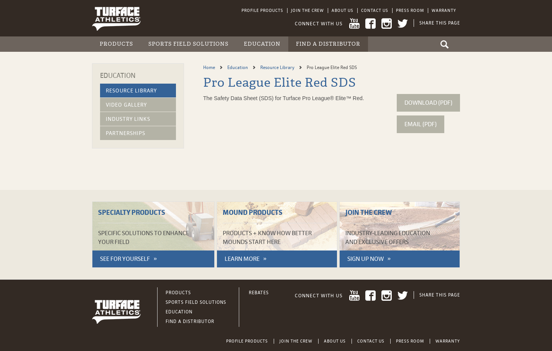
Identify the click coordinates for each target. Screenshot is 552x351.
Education (262, 44)
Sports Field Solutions (188, 44)
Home (209, 67)
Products (116, 44)
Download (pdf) (428, 103)
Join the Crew (307, 10)
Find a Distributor (328, 44)
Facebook (370, 23)
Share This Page (439, 23)
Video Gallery (126, 104)
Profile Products (262, 10)
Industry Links (128, 118)
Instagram (386, 23)
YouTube (354, 23)
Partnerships (125, 133)
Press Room (410, 10)
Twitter (403, 23)
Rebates (259, 293)
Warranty (444, 10)
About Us (342, 10)
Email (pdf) (420, 124)
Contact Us (374, 10)
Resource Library (131, 90)
